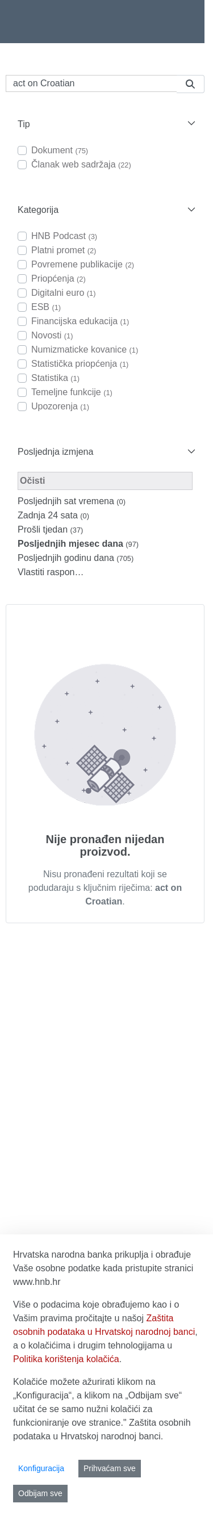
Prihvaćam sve (109, 1468)
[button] (105, 124)
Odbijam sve (40, 1493)
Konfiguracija (41, 1468)
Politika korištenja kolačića (66, 1359)
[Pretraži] (91, 83)
